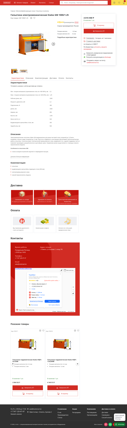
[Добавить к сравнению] (31, 18)
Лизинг (33, 3)
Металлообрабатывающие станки (25, 11)
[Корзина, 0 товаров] (124, 2)
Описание (29, 78)
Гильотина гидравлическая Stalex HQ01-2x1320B (27, 360)
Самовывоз (105, 415)
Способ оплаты (107, 418)
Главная (13, 11)
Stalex (76, 22)
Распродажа (76, 412)
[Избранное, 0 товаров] (119, 3)
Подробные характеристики (67, 37)
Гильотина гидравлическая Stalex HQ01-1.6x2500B (62, 360)
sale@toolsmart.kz (21, 264)
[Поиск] (62, 3)
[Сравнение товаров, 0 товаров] (114, 3)
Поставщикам (92, 412)
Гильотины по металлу (42, 11)
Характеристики (17, 78)
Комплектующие (41, 78)
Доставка (53, 78)
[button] (12, 363)
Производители (63, 415)
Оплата (61, 78)
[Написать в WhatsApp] (119, 424)
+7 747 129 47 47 (20, 258)
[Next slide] (53, 43)
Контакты (42, 3)
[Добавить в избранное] (34, 18)
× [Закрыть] (123, 415)
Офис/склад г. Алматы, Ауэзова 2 (39, 412)
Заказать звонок (16, 414)
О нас (59, 412)
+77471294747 (91, 55)
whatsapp (107, 57)
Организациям (92, 415)
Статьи (51, 3)
